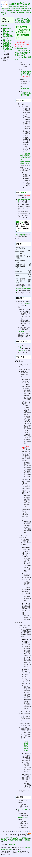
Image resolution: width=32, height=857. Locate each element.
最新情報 (4, 25)
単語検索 (21, 12)
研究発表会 (6, 34)
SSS (4, 37)
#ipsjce (20, 347)
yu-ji (18, 851)
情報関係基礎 (7, 43)
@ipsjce (22, 350)
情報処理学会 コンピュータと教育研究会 (23, 30)
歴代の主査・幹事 (8, 31)
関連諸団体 (6, 45)
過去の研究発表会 (8, 36)
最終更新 (28, 12)
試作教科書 (6, 42)
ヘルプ (3, 14)
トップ (3, 10)
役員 (4, 30)
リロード (6, 12)
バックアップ (24, 10)
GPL (20, 849)
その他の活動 (7, 46)
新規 (12, 12)
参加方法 (5, 33)
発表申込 (19, 222)
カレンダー (6, 39)
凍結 (13, 10)
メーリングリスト (8, 40)
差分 (17, 10)
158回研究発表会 (19, 3)
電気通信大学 (25, 88)
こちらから (26, 303)
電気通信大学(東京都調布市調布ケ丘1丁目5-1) (26, 73)
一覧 (16, 12)
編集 (9, 10)
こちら (22, 286)
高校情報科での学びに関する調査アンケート (8, 49)
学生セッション (22, 809)
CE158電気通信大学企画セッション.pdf (26, 745)
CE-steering (12, 844)
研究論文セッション (24, 817)
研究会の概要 (7, 28)
